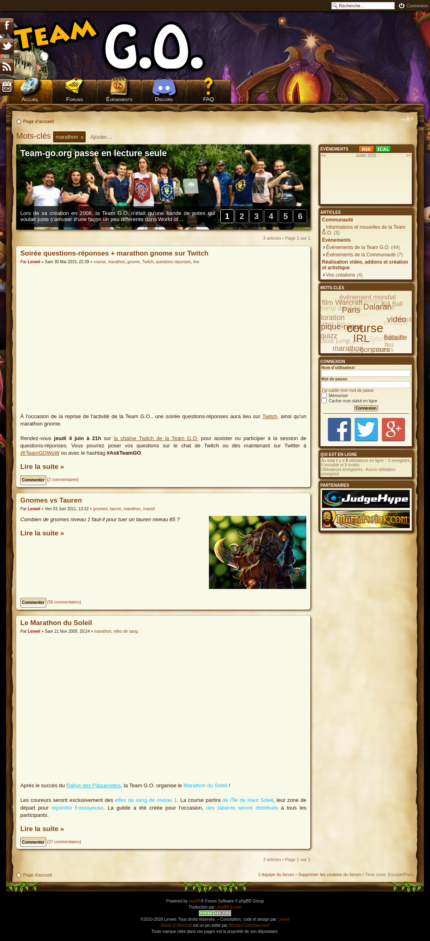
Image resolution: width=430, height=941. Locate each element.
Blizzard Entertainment (249, 925)
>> (408, 155)
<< (323, 155)
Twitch (147, 262)
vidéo (396, 319)
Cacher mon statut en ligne (349, 401)
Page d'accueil (38, 121)
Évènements (119, 99)
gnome (133, 262)
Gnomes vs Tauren (51, 500)
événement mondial (367, 297)
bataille (395, 337)
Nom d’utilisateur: (338, 367)
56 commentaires (64, 602)
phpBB (195, 901)
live (196, 262)
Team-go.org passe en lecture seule (93, 153)
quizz (329, 336)
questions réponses (173, 262)
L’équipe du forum (276, 874)
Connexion (417, 5)
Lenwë (34, 262)
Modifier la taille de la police (408, 119)
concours (375, 350)
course (100, 262)
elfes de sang (126, 631)
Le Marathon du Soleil (56, 623)
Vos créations (340, 275)
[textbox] (106, 136)
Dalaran (377, 306)
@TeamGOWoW (40, 453)
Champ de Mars (338, 308)
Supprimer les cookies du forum (329, 874)
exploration (326, 318)
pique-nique (342, 326)
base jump (335, 340)
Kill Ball (392, 304)
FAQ (208, 99)
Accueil (30, 99)
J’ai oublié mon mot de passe (347, 390)
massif (149, 509)
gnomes (100, 509)
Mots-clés (34, 135)
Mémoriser (334, 395)
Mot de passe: (334, 379)
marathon (116, 262)
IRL (361, 338)
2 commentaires (63, 479)
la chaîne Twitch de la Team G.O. (156, 438)
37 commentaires (64, 842)
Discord (164, 99)
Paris (351, 309)
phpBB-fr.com (229, 907)
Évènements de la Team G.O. (358, 247)
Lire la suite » (42, 466)
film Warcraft (342, 303)
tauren (115, 509)
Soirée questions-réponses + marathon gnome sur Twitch (114, 253)
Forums (74, 99)
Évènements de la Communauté (361, 255)
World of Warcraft (176, 925)
